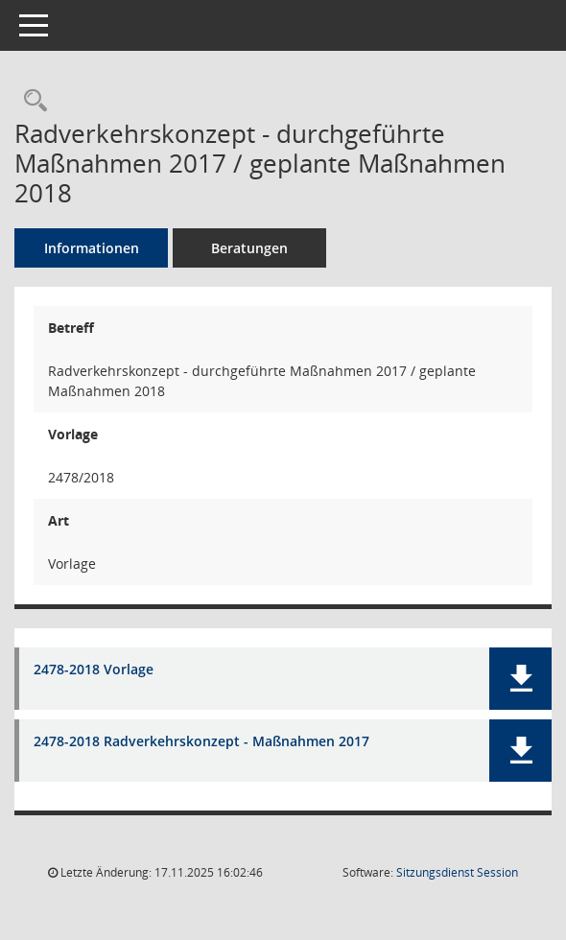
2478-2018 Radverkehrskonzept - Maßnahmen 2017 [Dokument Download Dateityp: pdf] (201, 742)
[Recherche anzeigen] (30, 101)
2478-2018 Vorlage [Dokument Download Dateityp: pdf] (93, 670)
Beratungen (249, 248)
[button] (520, 678)
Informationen (91, 248)
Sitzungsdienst (457, 872)
